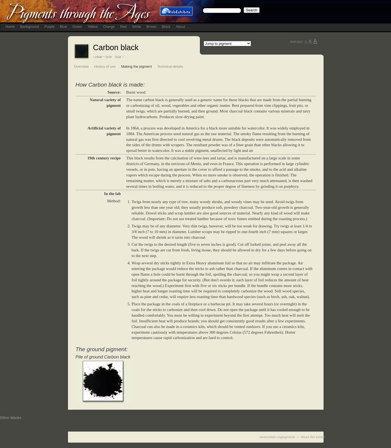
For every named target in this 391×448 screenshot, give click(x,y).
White (136, 27)
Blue (63, 27)
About (180, 27)
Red (123, 27)
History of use (105, 66)
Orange (109, 27)
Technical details (170, 66)
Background (29, 27)
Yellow (93, 27)
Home (10, 27)
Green (77, 27)
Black (166, 27)
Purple (49, 27)
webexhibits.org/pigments (277, 437)
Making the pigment (136, 66)
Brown (152, 27)
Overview (81, 66)
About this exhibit (313, 437)
